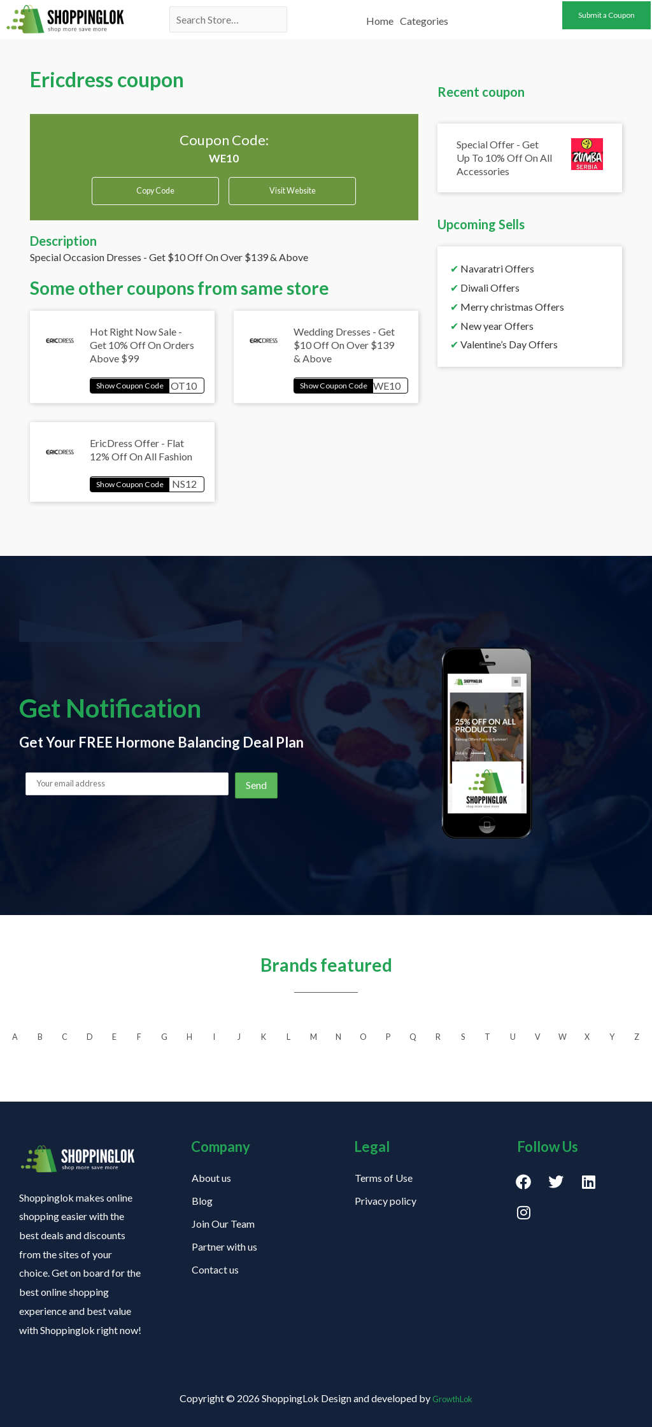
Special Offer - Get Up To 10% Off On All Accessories (504, 157)
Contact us (215, 1269)
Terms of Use (384, 1178)
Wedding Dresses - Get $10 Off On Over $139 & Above (344, 351)
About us (211, 1178)
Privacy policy (385, 1201)
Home (379, 14)
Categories (424, 14)
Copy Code (156, 191)
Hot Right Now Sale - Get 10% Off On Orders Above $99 (142, 351)
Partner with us (224, 1246)
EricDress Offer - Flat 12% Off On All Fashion (141, 459)
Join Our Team (223, 1224)
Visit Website (292, 196)
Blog (202, 1201)
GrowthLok (452, 1398)
